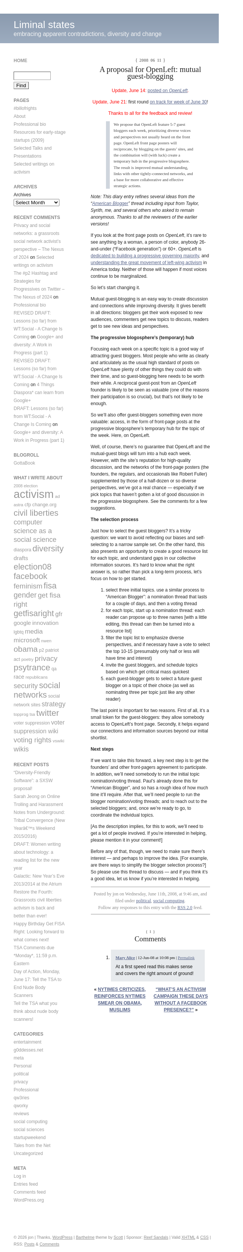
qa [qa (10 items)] (54, 668)
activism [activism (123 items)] (34, 494)
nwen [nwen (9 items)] (46, 641)
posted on (158, 90)
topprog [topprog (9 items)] (21, 714)
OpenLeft (178, 90)
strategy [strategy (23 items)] (53, 704)
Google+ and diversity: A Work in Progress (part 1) (38, 344)
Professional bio (30, 124)
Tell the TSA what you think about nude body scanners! (36, 1011)
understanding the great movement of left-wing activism (146, 262)
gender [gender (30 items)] (25, 595)
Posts (29, 1244)
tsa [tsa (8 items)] (32, 714)
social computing (168, 900)
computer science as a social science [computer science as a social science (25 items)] (35, 530)
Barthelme (85, 1237)
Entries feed (26, 1184)
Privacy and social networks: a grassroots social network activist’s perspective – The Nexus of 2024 (39, 241)
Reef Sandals (156, 1237)
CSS (204, 1237)
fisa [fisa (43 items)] (50, 585)
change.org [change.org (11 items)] (44, 504)
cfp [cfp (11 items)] (28, 504)
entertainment (27, 1042)
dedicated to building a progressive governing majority (145, 255)
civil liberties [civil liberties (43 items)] (36, 513)
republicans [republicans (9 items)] (36, 677)
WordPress (62, 1237)
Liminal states (44, 24)
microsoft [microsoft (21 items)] (27, 640)
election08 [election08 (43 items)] (32, 566)
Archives (22, 194)
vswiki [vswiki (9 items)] (58, 741)
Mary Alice (125, 957)
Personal (22, 1066)
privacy (21, 1082)
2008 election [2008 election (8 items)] (25, 486)
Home (20, 60)
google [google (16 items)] (22, 623)
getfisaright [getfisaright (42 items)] (34, 613)
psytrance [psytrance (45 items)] (32, 667)
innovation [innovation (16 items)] (45, 623)
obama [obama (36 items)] (26, 649)
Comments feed (30, 1192)
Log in (20, 1176)
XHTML (188, 1237)
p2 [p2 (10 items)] (41, 650)
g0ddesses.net (28, 1050)
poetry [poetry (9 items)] (27, 659)
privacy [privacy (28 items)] (46, 658)
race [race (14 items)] (19, 677)
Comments (49, 1244)
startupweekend (30, 1137)
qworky (21, 1105)
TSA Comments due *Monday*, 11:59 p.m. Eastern (35, 955)
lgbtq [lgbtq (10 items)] (18, 632)
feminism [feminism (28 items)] (28, 586)
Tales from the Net (32, 1145)
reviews (21, 1113)
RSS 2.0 (185, 907)
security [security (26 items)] (26, 686)
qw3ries (21, 1097)
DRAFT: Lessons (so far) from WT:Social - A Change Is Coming (38, 416)
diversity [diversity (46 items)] (48, 548)
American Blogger (110, 203)
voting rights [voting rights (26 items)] (32, 740)
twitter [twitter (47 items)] (47, 713)
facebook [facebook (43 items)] (30, 576)
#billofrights (25, 108)
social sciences (29, 1129)
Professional (26, 1089)
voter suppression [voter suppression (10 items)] (32, 723)
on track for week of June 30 (178, 102)
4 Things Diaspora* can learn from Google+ (39, 392)
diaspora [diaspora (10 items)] (22, 549)
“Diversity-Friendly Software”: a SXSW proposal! (33, 780)
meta (19, 1058)
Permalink (186, 957)
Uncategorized (28, 1153)
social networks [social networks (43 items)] (37, 690)
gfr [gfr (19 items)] (58, 613)
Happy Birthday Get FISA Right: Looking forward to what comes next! (39, 931)
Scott (118, 1237)
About (19, 116)
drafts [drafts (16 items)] (21, 558)
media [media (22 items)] (34, 631)
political (143, 900)
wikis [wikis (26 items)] (21, 749)
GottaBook (24, 463)
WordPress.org (29, 1200)
